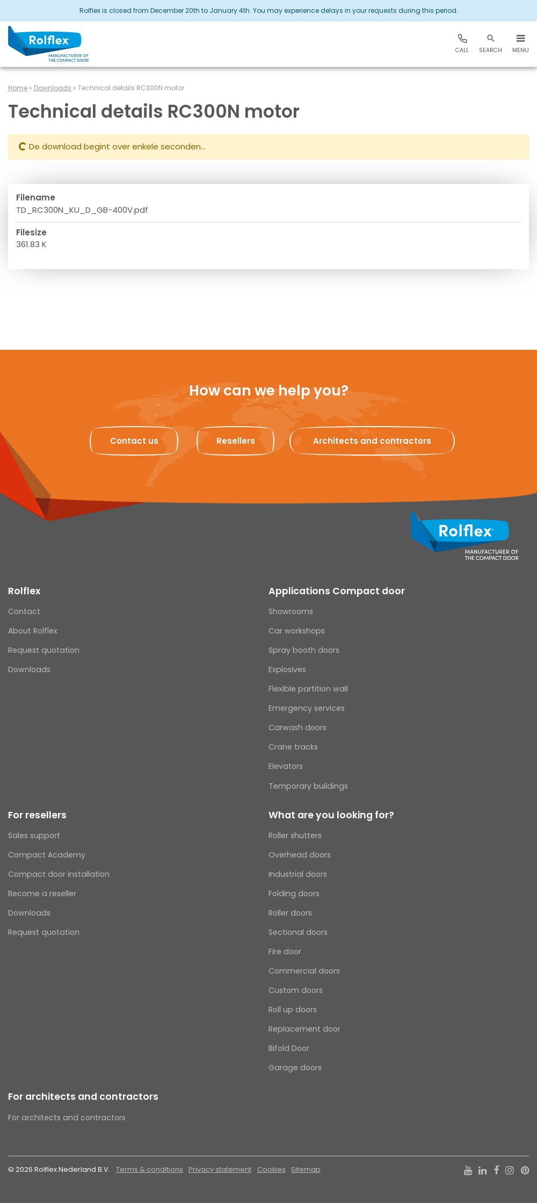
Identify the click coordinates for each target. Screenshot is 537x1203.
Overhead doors (299, 854)
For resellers (37, 815)
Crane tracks (293, 746)
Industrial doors (297, 874)
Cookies (271, 1169)
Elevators (285, 766)
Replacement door (304, 1029)
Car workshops (296, 630)
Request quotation (43, 650)
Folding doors (294, 893)
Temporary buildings (308, 786)
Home (17, 87)
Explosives (287, 669)
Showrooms (290, 611)
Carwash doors (297, 727)
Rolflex (24, 591)
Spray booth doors (303, 650)
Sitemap (306, 1169)
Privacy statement (219, 1169)
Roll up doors (292, 1009)
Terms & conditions (149, 1169)
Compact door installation (59, 874)
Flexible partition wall (308, 688)
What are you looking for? (331, 815)
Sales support (34, 835)
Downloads (52, 87)
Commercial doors (304, 971)
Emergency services (306, 708)
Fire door (284, 951)
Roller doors (290, 912)
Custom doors (295, 990)
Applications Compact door (336, 591)
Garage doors (295, 1067)
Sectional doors (298, 932)
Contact (24, 611)
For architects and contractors (83, 1096)
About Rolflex (32, 630)
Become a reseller (42, 893)
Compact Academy (46, 854)
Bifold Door (288, 1048)
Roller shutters (295, 835)
